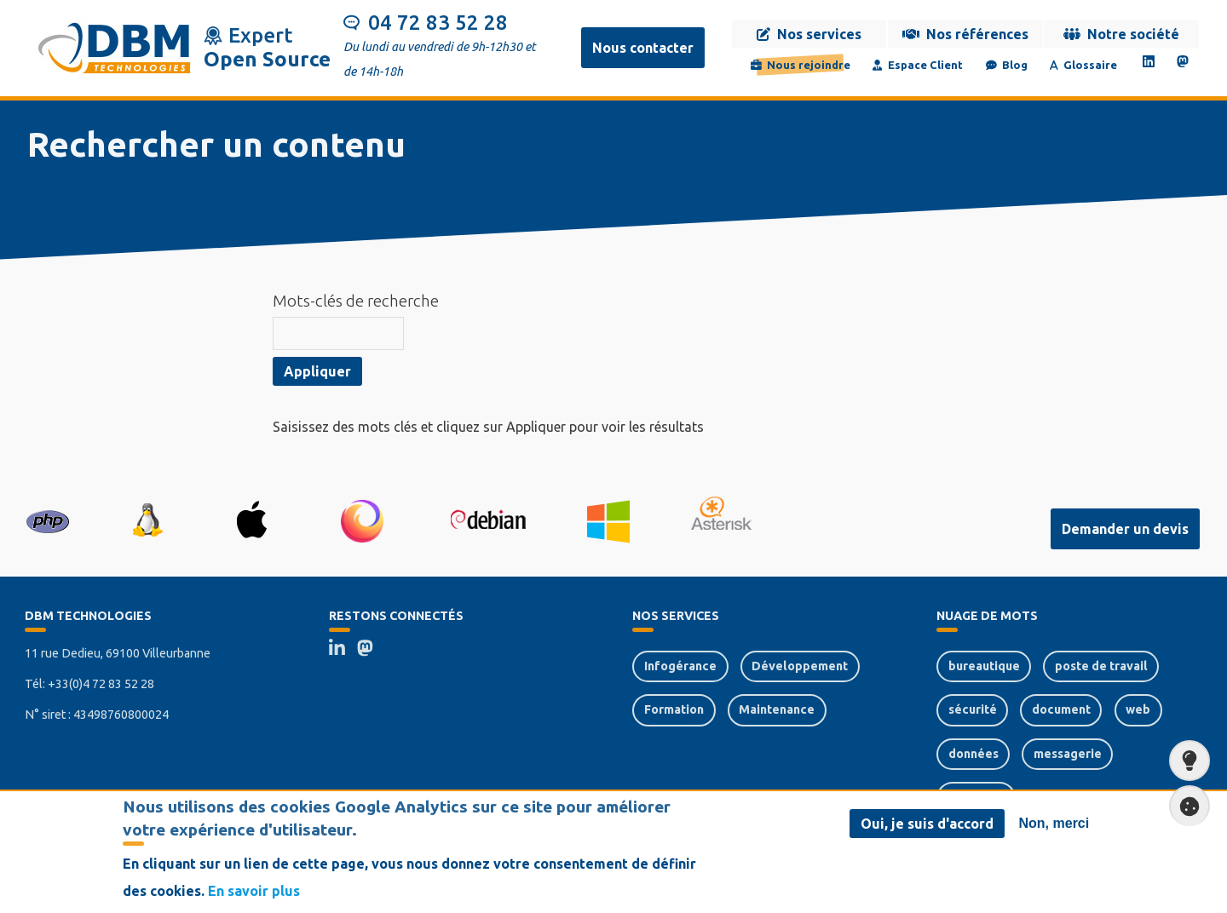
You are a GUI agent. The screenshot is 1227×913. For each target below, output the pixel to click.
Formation (674, 709)
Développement (800, 666)
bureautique (984, 666)
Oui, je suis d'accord (927, 829)
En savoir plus (254, 896)
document (1061, 709)
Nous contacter (643, 47)
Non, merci (1054, 829)
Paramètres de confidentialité (1184, 806)
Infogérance (680, 666)
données (973, 754)
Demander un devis (1125, 529)
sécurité (972, 709)
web (1138, 709)
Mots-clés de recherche (356, 300)
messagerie (1068, 754)
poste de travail (1101, 666)
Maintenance (777, 709)
